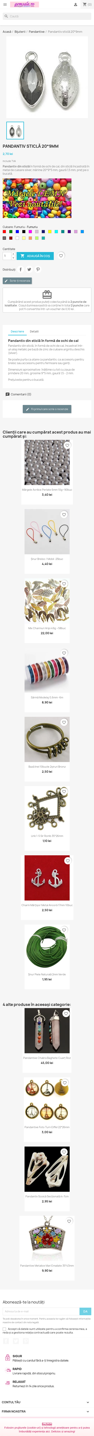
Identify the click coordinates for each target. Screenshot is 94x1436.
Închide (47, 1424)
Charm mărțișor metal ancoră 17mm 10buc (47, 905)
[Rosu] (5, 232)
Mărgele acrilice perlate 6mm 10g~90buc (47, 489)
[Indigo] (70, 232)
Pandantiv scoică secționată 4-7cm (47, 1196)
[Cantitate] (7, 256)
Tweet (29, 269)
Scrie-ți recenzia (17, 281)
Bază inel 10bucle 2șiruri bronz (47, 766)
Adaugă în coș (35, 256)
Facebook (6, 1341)
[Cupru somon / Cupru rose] (31, 239)
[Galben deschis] (24, 239)
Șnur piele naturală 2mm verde (47, 974)
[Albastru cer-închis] (83, 232)
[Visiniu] (11, 239)
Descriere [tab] (17, 331)
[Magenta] (31, 232)
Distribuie (20, 269)
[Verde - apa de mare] (44, 239)
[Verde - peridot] (37, 239)
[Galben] (50, 232)
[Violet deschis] (37, 232)
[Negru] (24, 232)
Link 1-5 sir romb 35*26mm (47, 836)
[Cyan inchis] (63, 232)
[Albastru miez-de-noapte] (44, 232)
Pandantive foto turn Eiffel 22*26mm (47, 1127)
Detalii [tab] (34, 331)
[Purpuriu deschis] (76, 232)
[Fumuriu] (5, 239)
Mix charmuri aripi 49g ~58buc (47, 628)
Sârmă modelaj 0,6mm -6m (47, 697)
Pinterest (37, 269)
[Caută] (47, 16)
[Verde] (11, 232)
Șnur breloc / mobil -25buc (47, 559)
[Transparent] (18, 239)
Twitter (16, 1341)
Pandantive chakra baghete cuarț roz (47, 1058)
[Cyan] (57, 232)
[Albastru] (18, 232)
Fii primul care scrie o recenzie (47, 409)
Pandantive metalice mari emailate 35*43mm (47, 1265)
